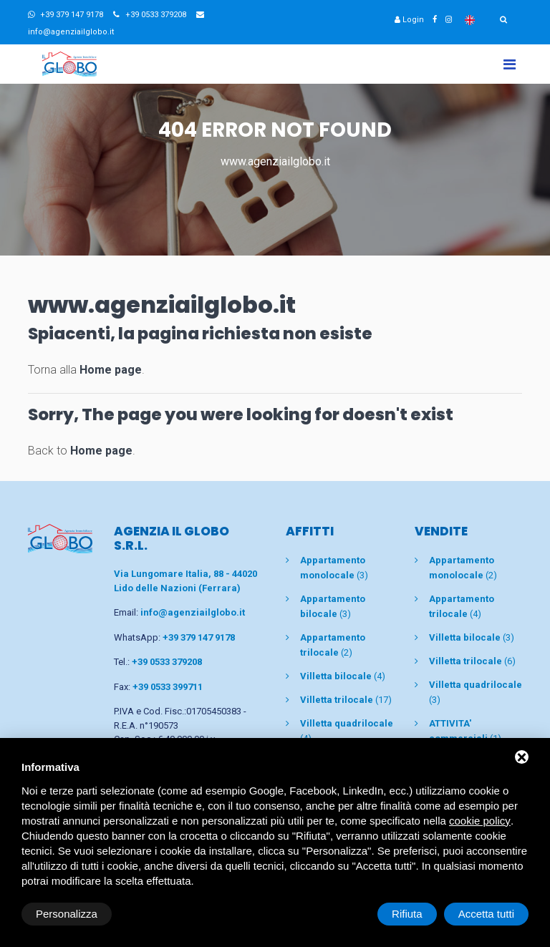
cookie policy (480, 821)
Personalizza (66, 914)
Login (409, 19)
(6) (472, 661)
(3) (471, 637)
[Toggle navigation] (509, 64)
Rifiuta (407, 914)
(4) (342, 676)
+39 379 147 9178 (65, 14)
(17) (346, 699)
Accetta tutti (486, 914)
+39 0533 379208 (149, 14)
